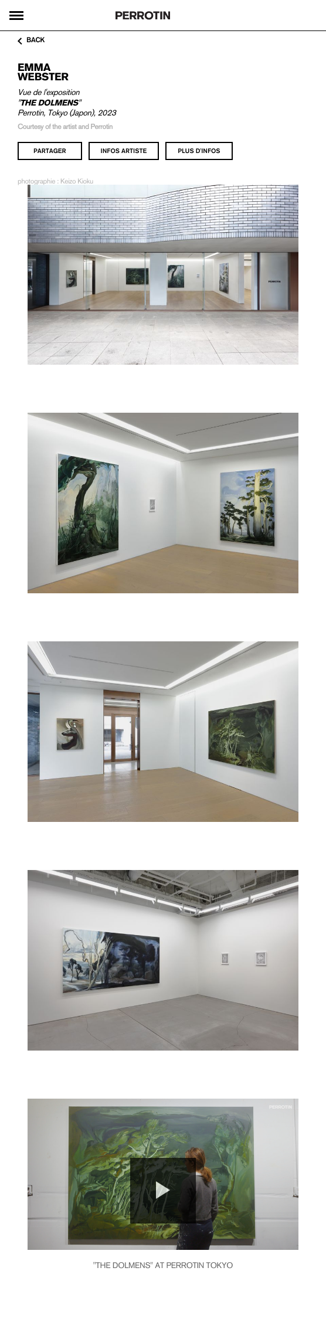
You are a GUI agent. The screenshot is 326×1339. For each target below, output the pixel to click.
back (31, 40)
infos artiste (124, 151)
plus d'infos (199, 151)
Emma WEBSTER (43, 71)
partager (49, 151)
